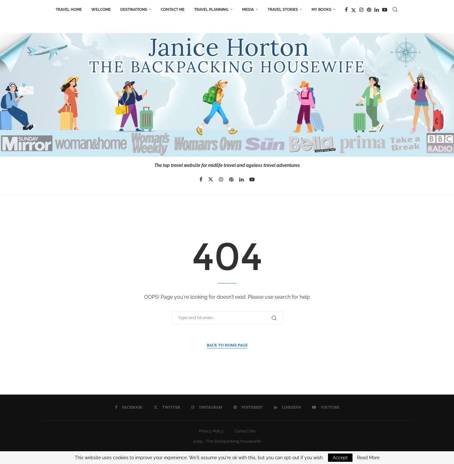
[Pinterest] (369, 9)
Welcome (101, 9)
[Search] (395, 9)
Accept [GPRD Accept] (340, 457)
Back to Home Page (227, 345)
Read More (368, 457)
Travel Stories (283, 9)
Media (248, 9)
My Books (321, 9)
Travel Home (69, 9)
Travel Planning (211, 9)
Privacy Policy (211, 431)
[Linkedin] (376, 9)
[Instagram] (361, 9)
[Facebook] (346, 9)
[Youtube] (384, 9)
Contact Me (173, 9)
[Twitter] (353, 9)
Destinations (133, 9)
